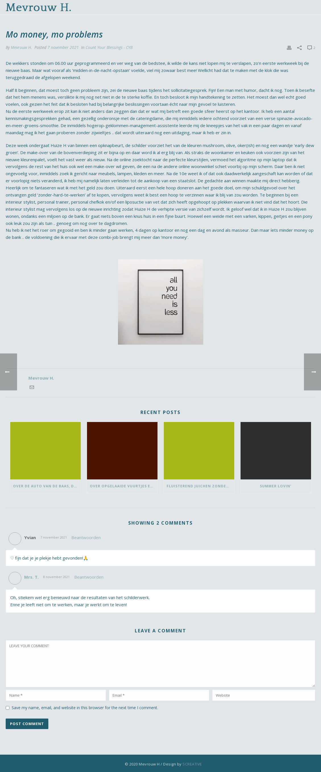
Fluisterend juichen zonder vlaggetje (200, 486)
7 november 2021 (63, 47)
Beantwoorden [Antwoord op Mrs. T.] (88, 577)
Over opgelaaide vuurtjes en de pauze (124, 486)
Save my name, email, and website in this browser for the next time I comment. (85, 707)
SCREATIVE (192, 764)
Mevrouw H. (21, 47)
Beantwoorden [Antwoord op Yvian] (86, 537)
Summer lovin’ (275, 486)
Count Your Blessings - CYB (109, 47)
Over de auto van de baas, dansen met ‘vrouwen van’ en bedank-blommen (47, 486)
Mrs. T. (31, 577)
